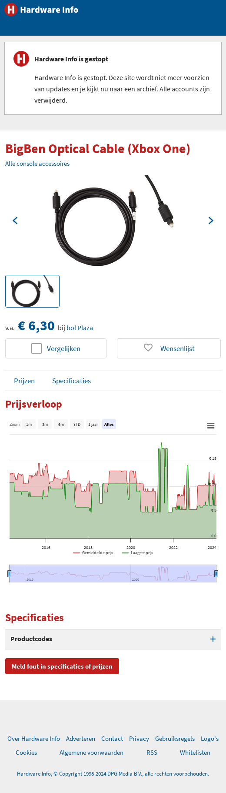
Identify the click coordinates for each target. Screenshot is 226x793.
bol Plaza (79, 327)
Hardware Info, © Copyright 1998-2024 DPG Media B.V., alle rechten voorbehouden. (113, 773)
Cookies (26, 752)
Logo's (210, 738)
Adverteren (80, 738)
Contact (112, 738)
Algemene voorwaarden (91, 752)
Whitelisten (195, 752)
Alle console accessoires (37, 163)
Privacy (139, 738)
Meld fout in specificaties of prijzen (62, 666)
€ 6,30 (36, 325)
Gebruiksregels (175, 738)
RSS (151, 752)
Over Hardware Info (33, 738)
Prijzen (24, 380)
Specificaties (71, 380)
